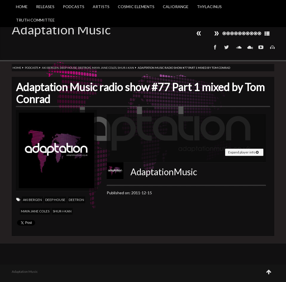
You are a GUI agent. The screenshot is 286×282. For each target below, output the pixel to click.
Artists (101, 6)
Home (22, 6)
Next (199, 33)
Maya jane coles (104, 67)
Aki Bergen (50, 67)
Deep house (68, 67)
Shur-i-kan (126, 67)
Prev (216, 33)
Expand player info (243, 152)
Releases (45, 6)
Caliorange (176, 6)
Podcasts (73, 6)
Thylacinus (209, 6)
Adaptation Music (61, 29)
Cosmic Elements (136, 6)
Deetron (84, 67)
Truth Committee (35, 20)
